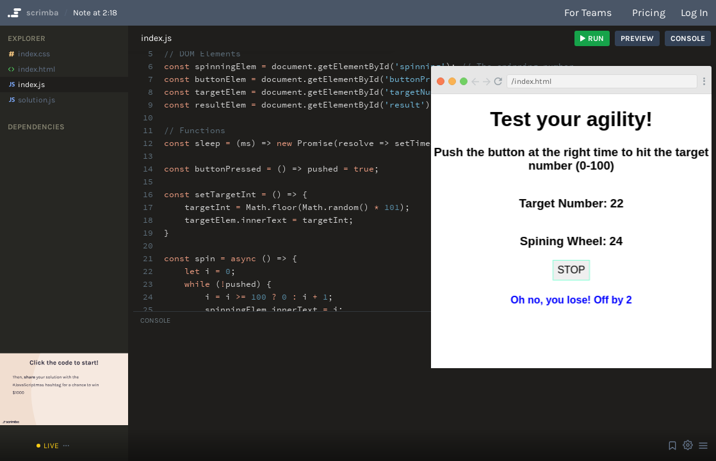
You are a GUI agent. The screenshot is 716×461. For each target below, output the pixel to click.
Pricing (648, 12)
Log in (694, 12)
